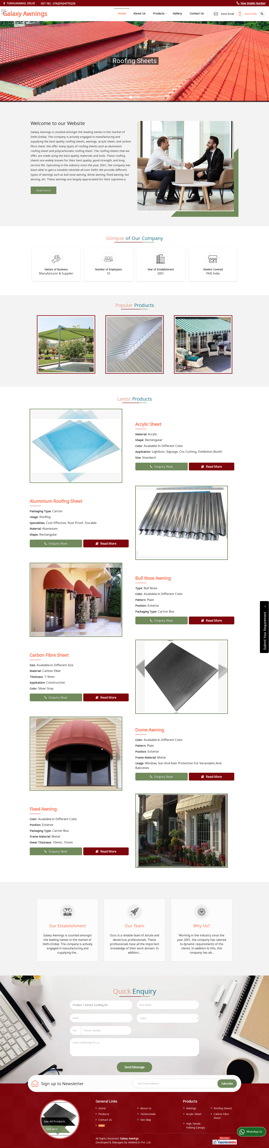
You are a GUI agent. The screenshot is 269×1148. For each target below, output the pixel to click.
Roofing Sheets (223, 1108)
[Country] (167, 1018)
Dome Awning (149, 730)
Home (122, 13)
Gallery (177, 13)
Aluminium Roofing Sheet (56, 501)
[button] (252, 3)
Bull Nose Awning (153, 578)
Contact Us (197, 13)
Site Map (145, 1119)
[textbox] (101, 1005)
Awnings (191, 1108)
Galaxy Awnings (25, 14)
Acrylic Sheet (148, 424)
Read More (211, 466)
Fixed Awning (43, 809)
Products (160, 13)
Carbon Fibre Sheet (49, 655)
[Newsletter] (184, 1083)
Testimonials (148, 1114)
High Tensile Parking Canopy (195, 1125)
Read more (43, 190)
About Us (139, 13)
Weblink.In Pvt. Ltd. (139, 1142)
